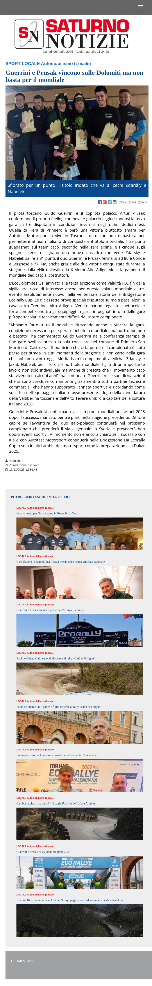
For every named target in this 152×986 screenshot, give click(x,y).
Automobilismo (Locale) (66, 63)
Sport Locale (22, 63)
